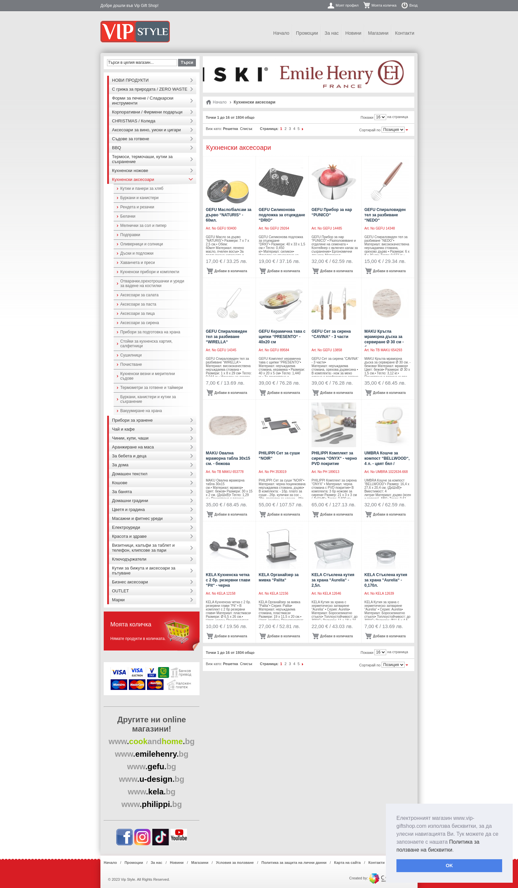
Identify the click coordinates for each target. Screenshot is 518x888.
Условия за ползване (235, 863)
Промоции (307, 33)
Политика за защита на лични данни (293, 863)
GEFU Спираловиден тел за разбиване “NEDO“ (385, 215)
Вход (413, 5)
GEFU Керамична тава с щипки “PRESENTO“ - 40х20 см (282, 336)
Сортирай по (370, 130)
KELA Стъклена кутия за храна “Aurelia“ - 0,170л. (385, 580)
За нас (332, 33)
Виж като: (214, 129)
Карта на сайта (347, 863)
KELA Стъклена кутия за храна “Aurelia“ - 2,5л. (333, 580)
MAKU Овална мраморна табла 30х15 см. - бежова (228, 458)
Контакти (404, 33)
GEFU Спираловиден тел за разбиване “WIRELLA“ (226, 336)
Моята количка (383, 5)
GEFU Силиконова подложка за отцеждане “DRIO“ (282, 215)
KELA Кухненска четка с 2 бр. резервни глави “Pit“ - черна (228, 580)
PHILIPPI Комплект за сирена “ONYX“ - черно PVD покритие (334, 458)
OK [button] (449, 865)
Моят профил (347, 5)
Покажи (367, 117)
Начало (281, 33)
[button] (456, 850)
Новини (353, 33)
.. (152, 741)
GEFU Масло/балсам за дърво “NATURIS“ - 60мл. (228, 215)
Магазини (378, 33)
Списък (246, 129)
